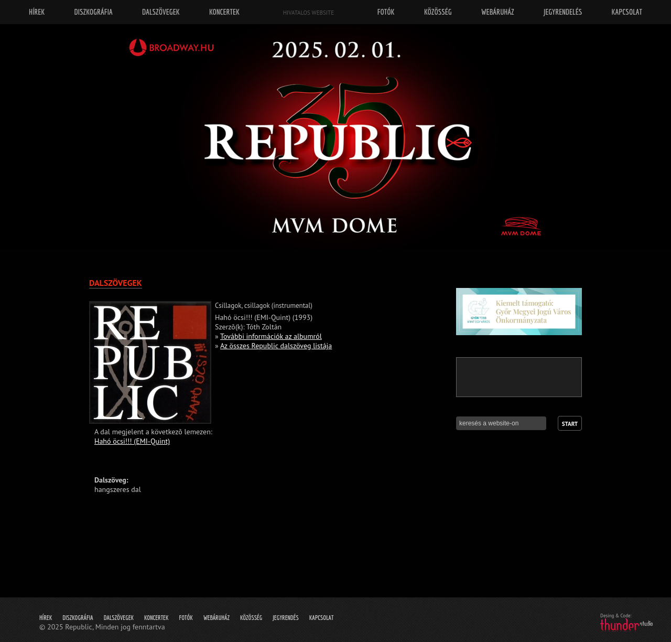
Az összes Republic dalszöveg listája (276, 345)
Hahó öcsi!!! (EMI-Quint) (132, 441)
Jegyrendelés (563, 11)
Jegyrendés (285, 617)
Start (570, 423)
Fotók (186, 617)
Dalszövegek (119, 617)
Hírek (45, 617)
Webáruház (216, 617)
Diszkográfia (77, 617)
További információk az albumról (271, 336)
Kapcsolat (321, 617)
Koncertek (156, 617)
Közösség (251, 617)
